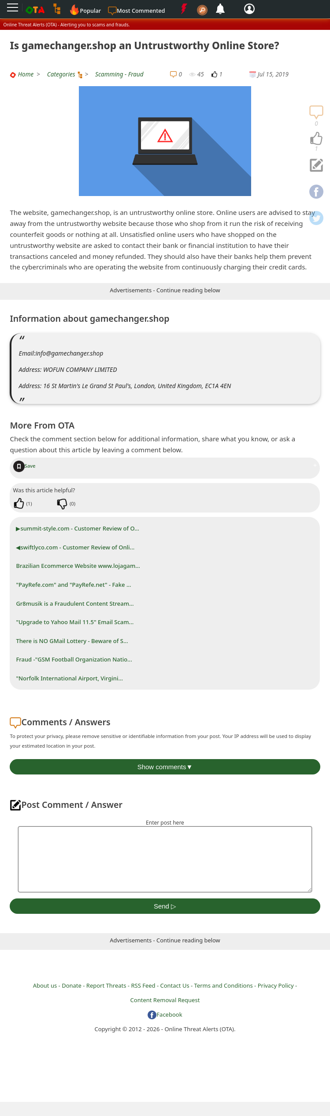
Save (24, 465)
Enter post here (165, 822)
